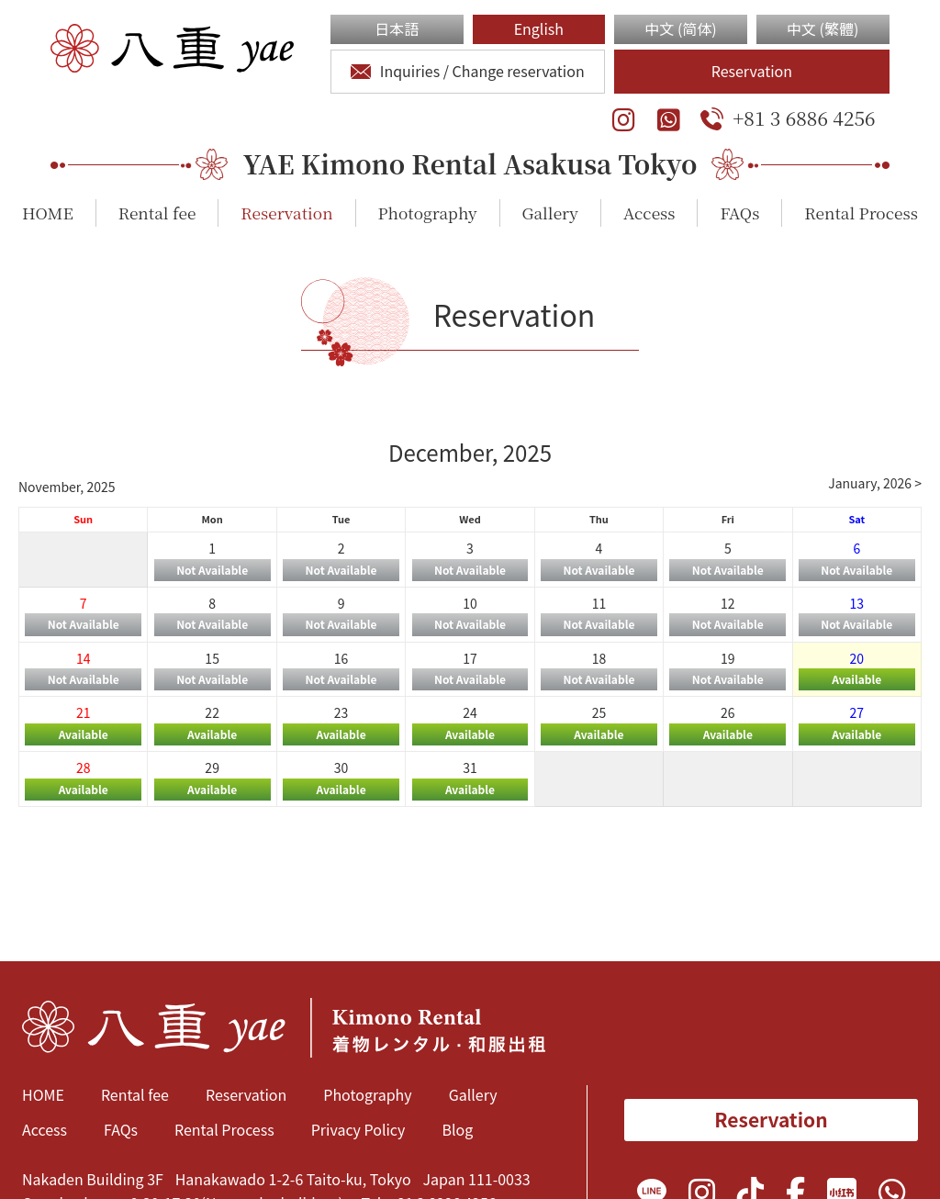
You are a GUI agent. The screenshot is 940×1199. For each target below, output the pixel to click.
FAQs (739, 212)
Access (649, 212)
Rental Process (860, 212)
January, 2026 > (875, 482)
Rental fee (157, 212)
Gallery (550, 212)
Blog (457, 1129)
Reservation (751, 71)
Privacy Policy (358, 1129)
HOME (47, 212)
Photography (427, 212)
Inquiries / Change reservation (467, 71)
